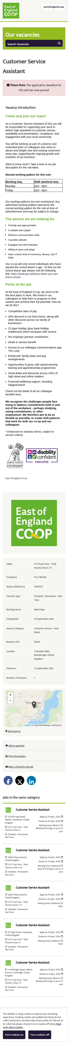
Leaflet (27, 725)
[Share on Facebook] (8, 780)
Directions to (14, 731)
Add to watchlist (16, 746)
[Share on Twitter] (19, 780)
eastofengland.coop (54, 7)
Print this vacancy (17, 756)
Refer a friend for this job (20, 767)
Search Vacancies (34, 44)
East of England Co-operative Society (11, 11)
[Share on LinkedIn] (31, 780)
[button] (34, 705)
